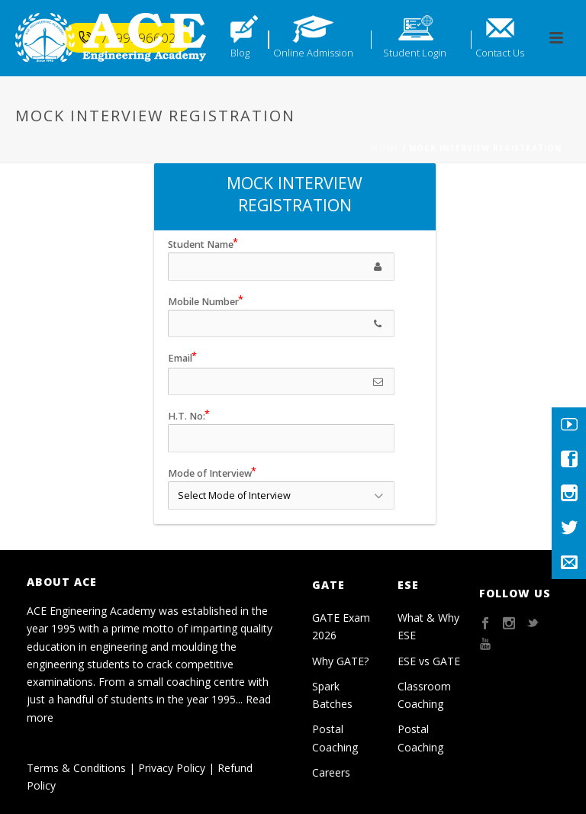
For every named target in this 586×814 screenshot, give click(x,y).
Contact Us (499, 53)
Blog (240, 53)
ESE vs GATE (429, 661)
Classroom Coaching (424, 695)
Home (385, 148)
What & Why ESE (428, 626)
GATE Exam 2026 (341, 626)
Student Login (414, 53)
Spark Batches (332, 695)
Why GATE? (340, 661)
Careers (331, 772)
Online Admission (313, 53)
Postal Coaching (335, 738)
